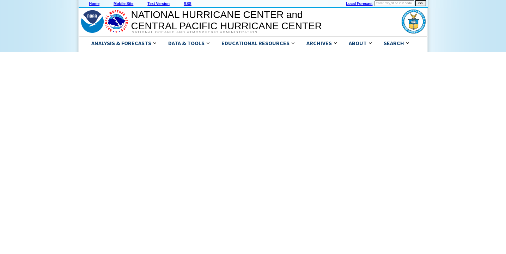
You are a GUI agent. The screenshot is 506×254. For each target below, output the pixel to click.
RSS (187, 3)
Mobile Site (123, 3)
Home (94, 3)
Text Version (158, 3)
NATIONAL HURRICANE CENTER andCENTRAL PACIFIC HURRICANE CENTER (226, 20)
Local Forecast (359, 3)
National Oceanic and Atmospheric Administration (195, 32)
